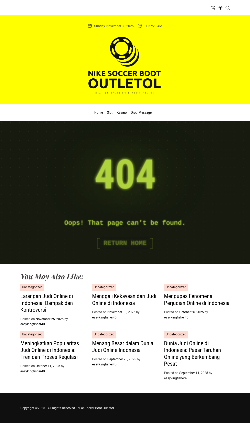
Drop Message (141, 112)
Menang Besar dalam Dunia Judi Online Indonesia (122, 347)
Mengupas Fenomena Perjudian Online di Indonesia (196, 299)
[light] (220, 7)
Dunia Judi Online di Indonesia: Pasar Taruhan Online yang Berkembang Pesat (192, 353)
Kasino (122, 112)
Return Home (125, 243)
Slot (109, 112)
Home (98, 112)
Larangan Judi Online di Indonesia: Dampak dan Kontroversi (46, 303)
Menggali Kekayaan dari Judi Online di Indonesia (124, 299)
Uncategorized (32, 287)
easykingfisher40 (32, 324)
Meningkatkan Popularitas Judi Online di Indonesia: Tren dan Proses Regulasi (49, 350)
